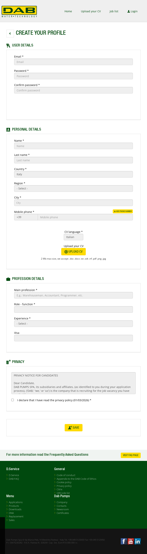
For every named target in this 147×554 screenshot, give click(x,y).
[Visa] (73, 338)
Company (62, 502)
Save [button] (73, 427)
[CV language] (73, 237)
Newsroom (63, 509)
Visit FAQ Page (130, 455)
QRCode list (63, 493)
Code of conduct (66, 475)
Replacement (16, 516)
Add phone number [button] (121, 211)
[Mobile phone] (26, 217)
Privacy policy (64, 486)
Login (132, 11)
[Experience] (73, 323)
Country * (20, 169)
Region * (19, 183)
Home (68, 11)
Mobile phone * (24, 212)
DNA (11, 513)
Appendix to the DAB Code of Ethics (76, 478)
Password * (21, 71)
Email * (19, 56)
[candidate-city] (73, 203)
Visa (16, 333)
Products (14, 506)
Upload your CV (91, 11)
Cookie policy (64, 482)
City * (17, 197)
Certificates (63, 513)
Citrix (59, 489)
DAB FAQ (14, 478)
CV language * (74, 232)
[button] (10, 33)
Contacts (61, 506)
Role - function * (24, 304)
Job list (114, 11)
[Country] (73, 174)
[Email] (73, 62)
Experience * (22, 318)
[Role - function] (73, 309)
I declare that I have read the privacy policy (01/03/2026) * (53, 400)
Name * (19, 140)
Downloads (15, 509)
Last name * (22, 155)
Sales (12, 520)
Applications (16, 502)
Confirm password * (27, 85)
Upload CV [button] (73, 251)
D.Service (14, 475)
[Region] (73, 188)
